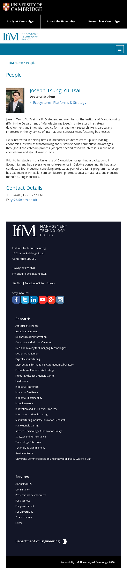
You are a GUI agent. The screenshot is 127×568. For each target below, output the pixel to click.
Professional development (30, 495)
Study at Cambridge (20, 21)
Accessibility (67, 562)
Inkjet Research (24, 403)
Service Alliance (24, 453)
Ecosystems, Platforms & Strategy (59, 102)
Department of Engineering (41, 541)
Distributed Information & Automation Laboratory (44, 364)
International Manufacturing (31, 414)
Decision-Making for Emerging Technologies (40, 348)
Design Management (27, 353)
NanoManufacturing (26, 425)
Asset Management (26, 331)
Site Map (17, 283)
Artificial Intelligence (27, 326)
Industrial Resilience (26, 392)
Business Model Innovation (31, 337)
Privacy (50, 283)
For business (22, 500)
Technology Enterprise (28, 442)
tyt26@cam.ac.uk (23, 199)
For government (24, 506)
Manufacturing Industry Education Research (40, 420)
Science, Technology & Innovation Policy (38, 431)
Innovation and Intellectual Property (36, 409)
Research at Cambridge (104, 21)
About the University (61, 21)
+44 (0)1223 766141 (23, 268)
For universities (24, 511)
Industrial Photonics (26, 387)
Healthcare (21, 381)
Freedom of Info (34, 283)
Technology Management (30, 447)
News (18, 523)
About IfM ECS (23, 484)
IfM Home (16, 63)
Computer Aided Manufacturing (33, 342)
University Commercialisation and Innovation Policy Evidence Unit (53, 459)
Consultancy (22, 489)
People (30, 63)
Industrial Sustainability (28, 398)
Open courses (23, 517)
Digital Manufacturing (27, 359)
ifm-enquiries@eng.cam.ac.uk (29, 273)
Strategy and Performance (30, 436)
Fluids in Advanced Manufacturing (34, 375)
